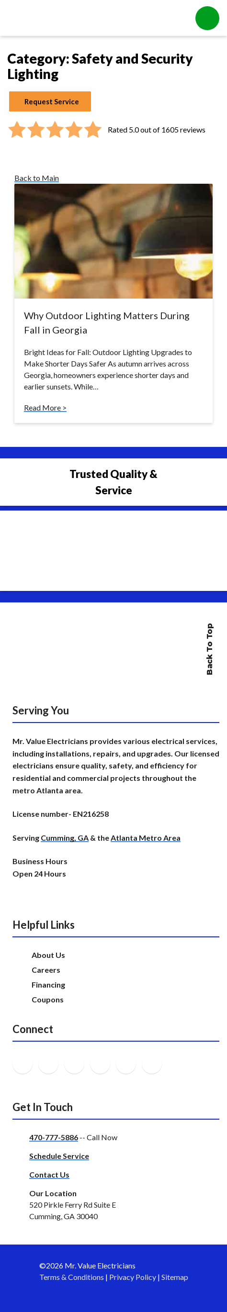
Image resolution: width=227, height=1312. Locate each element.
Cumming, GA (65, 837)
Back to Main (36, 177)
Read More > (45, 407)
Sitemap (174, 1276)
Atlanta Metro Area (146, 837)
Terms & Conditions (71, 1276)
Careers (46, 969)
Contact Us (49, 1174)
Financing (48, 984)
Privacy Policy (132, 1276)
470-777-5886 (53, 1137)
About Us (48, 954)
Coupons (48, 999)
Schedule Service (59, 1155)
